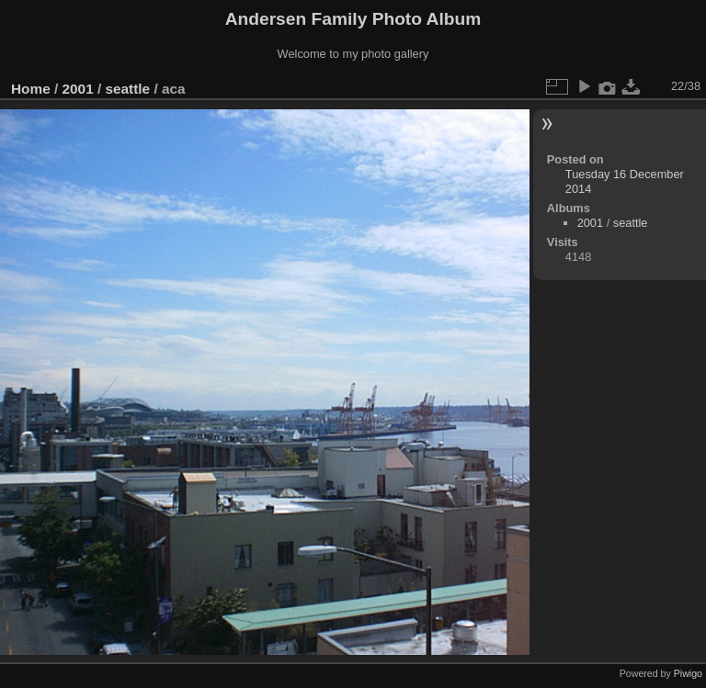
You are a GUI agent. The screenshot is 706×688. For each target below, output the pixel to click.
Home (31, 88)
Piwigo (688, 673)
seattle (127, 88)
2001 (78, 88)
